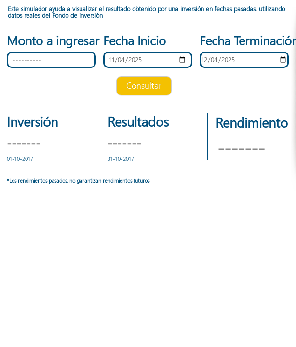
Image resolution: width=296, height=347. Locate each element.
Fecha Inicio (134, 40)
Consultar (143, 85)
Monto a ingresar (51, 40)
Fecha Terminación (244, 40)
